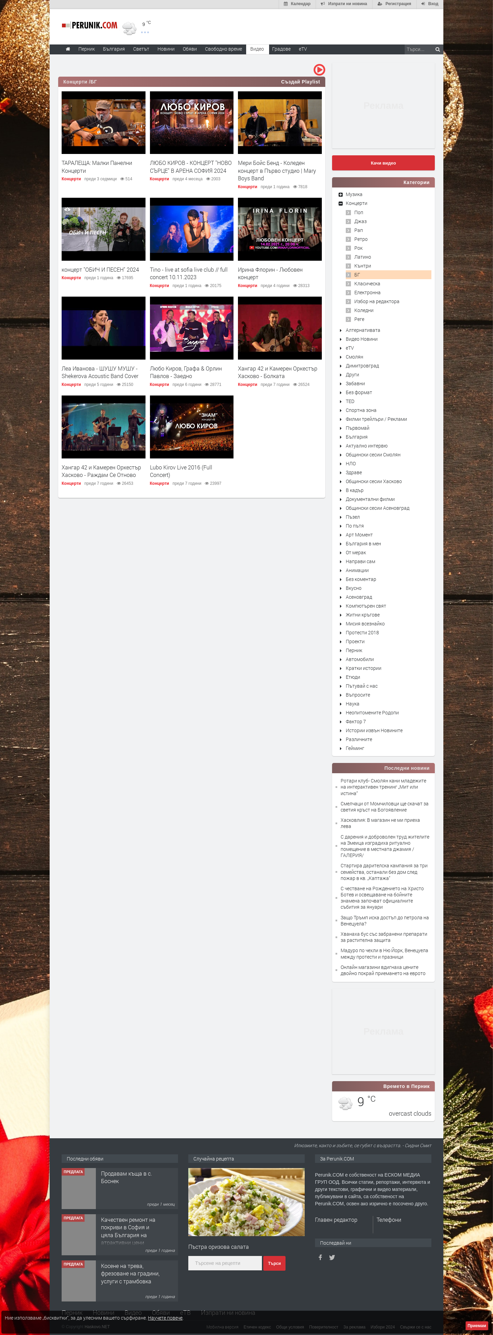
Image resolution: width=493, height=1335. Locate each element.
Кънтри (362, 265)
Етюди (353, 676)
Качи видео (383, 162)
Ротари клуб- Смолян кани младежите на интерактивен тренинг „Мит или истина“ (383, 786)
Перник (354, 649)
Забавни (355, 382)
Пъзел (353, 516)
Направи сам (360, 560)
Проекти (355, 640)
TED (350, 400)
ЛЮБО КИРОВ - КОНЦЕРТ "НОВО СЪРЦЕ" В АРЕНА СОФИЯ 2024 (191, 166)
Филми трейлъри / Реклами (376, 418)
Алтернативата (363, 329)
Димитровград (362, 365)
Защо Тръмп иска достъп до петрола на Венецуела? (385, 919)
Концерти (71, 178)
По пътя (355, 525)
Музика (354, 193)
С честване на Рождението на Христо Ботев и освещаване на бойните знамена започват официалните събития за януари (382, 897)
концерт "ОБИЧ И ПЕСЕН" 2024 (100, 268)
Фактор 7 (356, 720)
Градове (281, 48)
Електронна (367, 291)
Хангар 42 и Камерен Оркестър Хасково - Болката (277, 371)
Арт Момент (359, 534)
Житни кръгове (363, 614)
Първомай (357, 427)
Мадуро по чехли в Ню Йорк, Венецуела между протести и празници (384, 953)
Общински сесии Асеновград (377, 507)
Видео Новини (362, 338)
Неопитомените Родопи (372, 712)
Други (352, 374)
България (357, 436)
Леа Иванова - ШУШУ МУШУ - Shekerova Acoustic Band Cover (100, 371)
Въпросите (358, 694)
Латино (362, 256)
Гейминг (355, 747)
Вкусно (354, 587)
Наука (352, 703)
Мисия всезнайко (365, 623)
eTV (350, 347)
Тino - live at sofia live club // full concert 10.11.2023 (189, 272)
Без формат (359, 391)
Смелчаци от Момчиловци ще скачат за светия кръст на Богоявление (385, 806)
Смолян (354, 356)
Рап (358, 229)
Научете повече (165, 1317)
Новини (166, 48)
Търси (274, 1262)
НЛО (351, 462)
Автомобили (360, 658)
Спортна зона (361, 409)
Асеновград (359, 596)
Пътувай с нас (362, 685)
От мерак (356, 551)
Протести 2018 (362, 631)
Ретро (361, 238)
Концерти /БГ (80, 81)
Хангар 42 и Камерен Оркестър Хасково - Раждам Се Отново (101, 470)
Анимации (357, 569)
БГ (357, 274)
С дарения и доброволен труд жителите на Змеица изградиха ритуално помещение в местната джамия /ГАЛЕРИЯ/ (385, 845)
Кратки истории (363, 667)
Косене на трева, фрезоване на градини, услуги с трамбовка (130, 1272)
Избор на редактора (377, 300)
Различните (359, 738)
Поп (358, 211)
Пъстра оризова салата (218, 1245)
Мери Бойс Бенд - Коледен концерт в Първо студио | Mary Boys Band (277, 170)
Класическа (367, 283)
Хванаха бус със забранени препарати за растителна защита (384, 936)
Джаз (360, 220)
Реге (359, 318)
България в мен (363, 543)
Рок (358, 247)
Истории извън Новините (374, 729)
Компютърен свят (366, 605)
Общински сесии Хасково (374, 480)
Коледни (364, 309)
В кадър (355, 489)
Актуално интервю (367, 445)
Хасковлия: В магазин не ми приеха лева (380, 822)
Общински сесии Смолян (373, 454)
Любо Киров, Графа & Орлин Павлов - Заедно (186, 371)
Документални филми (370, 498)
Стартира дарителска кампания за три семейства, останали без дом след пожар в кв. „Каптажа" (384, 870)
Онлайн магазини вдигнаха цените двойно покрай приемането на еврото (383, 969)
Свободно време (223, 48)
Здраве (354, 471)
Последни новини (407, 767)
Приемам (477, 1325)
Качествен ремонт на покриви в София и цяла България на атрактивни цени (128, 1230)
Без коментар (361, 578)
